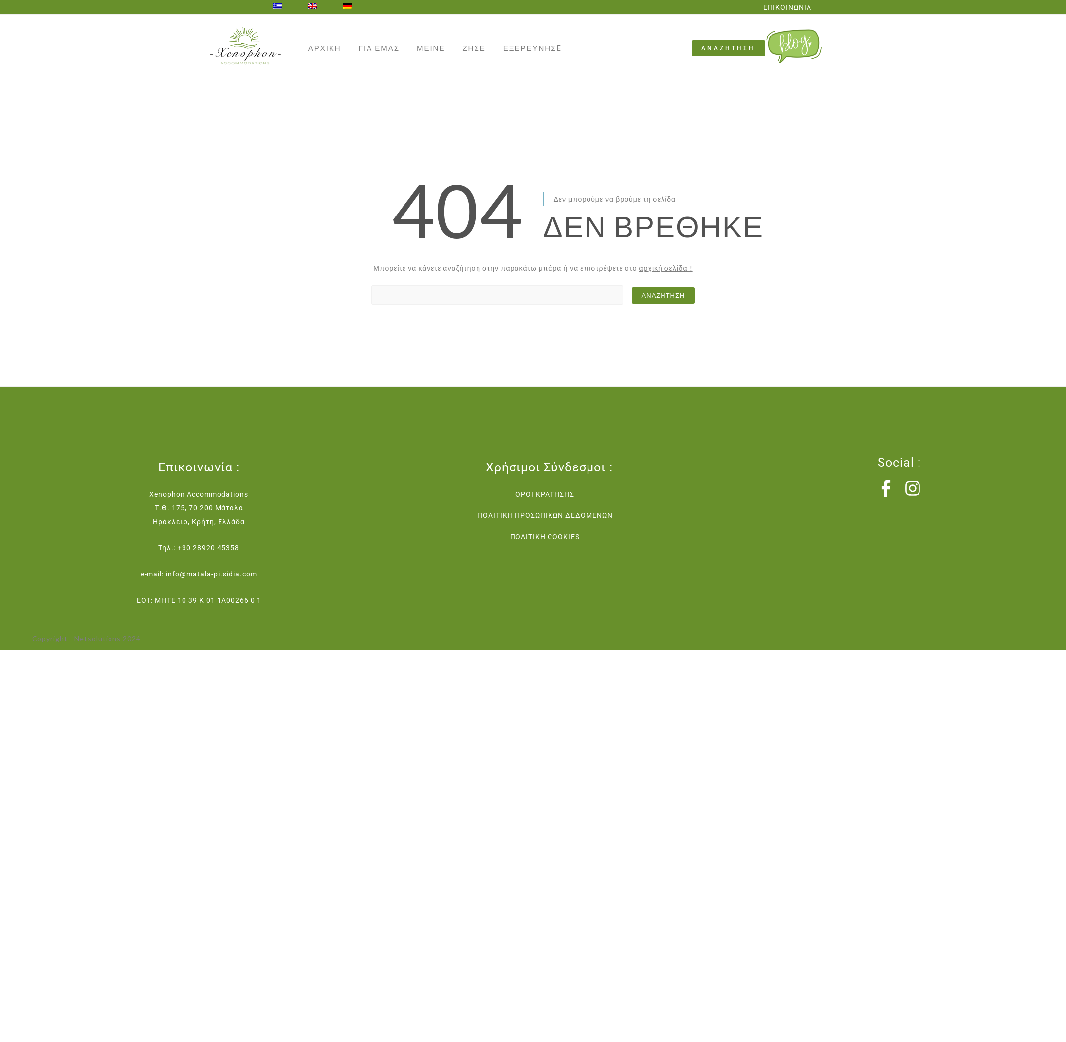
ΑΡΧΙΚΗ (324, 47)
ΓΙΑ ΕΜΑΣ (379, 47)
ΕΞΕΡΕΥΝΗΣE (532, 47)
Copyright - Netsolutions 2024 (86, 638)
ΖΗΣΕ (473, 47)
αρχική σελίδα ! (665, 268)
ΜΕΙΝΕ (431, 47)
